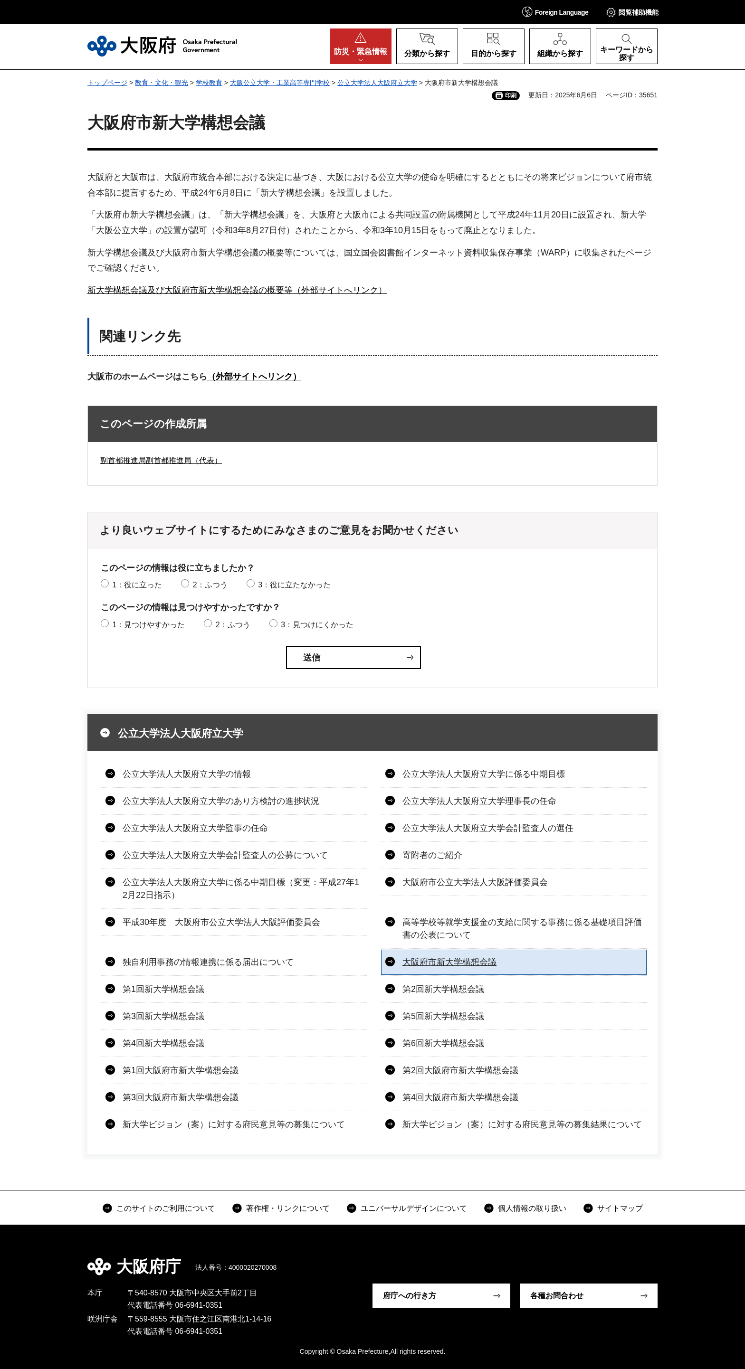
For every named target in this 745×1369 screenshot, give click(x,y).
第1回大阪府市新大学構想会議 (181, 1070)
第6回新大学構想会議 (443, 1043)
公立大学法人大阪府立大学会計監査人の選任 (487, 828)
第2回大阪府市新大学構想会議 (460, 1070)
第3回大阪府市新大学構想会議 (181, 1097)
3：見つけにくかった (317, 625)
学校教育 (209, 82)
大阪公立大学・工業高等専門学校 (280, 82)
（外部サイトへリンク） (254, 376)
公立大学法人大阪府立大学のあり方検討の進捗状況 (221, 801)
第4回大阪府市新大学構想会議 (460, 1097)
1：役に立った (137, 585)
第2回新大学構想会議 (443, 989)
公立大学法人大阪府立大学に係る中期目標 (483, 774)
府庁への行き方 (409, 1296)
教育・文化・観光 (161, 82)
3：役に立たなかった (294, 585)
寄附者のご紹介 (432, 855)
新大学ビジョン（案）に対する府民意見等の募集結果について (522, 1124)
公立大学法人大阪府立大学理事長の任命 (479, 801)
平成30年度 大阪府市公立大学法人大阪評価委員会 (221, 922)
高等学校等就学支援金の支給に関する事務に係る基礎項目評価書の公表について (522, 928)
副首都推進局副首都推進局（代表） (161, 460)
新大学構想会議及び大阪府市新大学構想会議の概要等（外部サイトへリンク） (237, 290)
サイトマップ (620, 1208)
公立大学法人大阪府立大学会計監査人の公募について (225, 855)
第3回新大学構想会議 (163, 1016)
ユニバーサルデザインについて (414, 1208)
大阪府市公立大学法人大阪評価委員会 (475, 882)
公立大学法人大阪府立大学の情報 (187, 774)
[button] (555, 11)
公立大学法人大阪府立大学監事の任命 (195, 828)
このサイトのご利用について (165, 1208)
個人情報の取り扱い (532, 1208)
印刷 (510, 95)
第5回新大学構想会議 (443, 1016)
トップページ (107, 82)
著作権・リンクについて (288, 1208)
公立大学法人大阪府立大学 (377, 82)
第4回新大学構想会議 (163, 1043)
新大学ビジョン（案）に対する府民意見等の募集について (234, 1124)
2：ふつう (210, 585)
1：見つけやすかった (148, 625)
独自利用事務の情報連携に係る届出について (208, 962)
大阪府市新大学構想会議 (449, 962)
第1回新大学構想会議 (163, 989)
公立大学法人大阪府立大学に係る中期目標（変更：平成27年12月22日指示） (241, 889)
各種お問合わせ (556, 1296)
